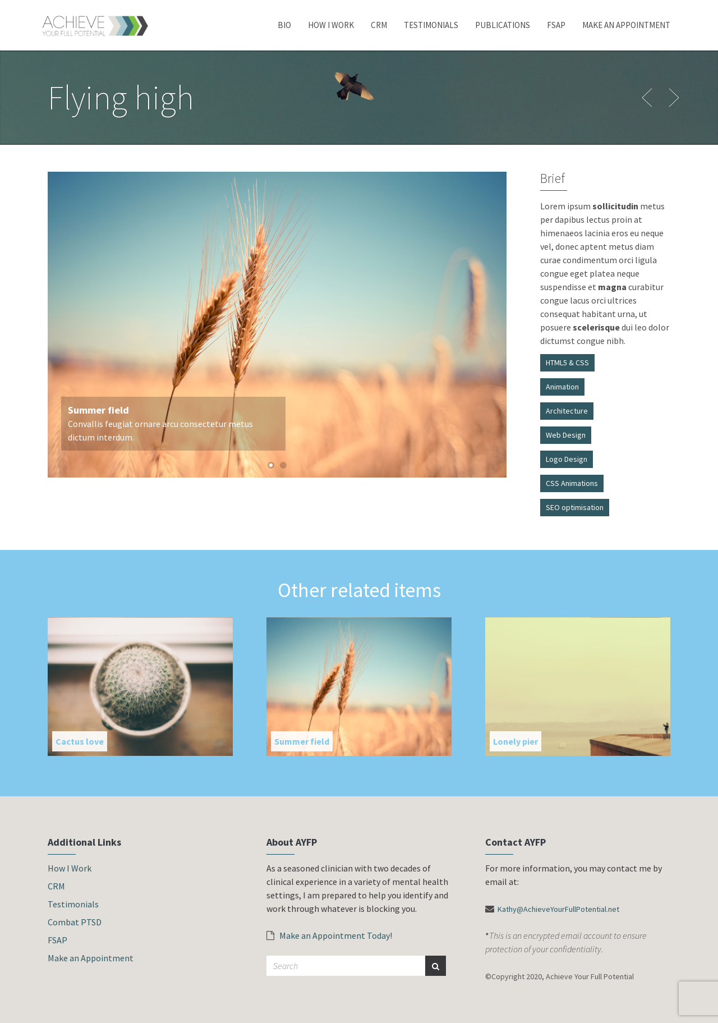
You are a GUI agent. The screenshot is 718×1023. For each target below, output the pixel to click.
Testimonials (431, 25)
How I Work (331, 25)
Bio (284, 25)
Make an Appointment (626, 25)
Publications (502, 25)
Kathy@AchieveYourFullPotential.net (558, 909)
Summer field (301, 741)
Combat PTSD (75, 922)
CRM (379, 25)
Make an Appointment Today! (329, 935)
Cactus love (80, 741)
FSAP (556, 25)
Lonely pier (515, 741)
